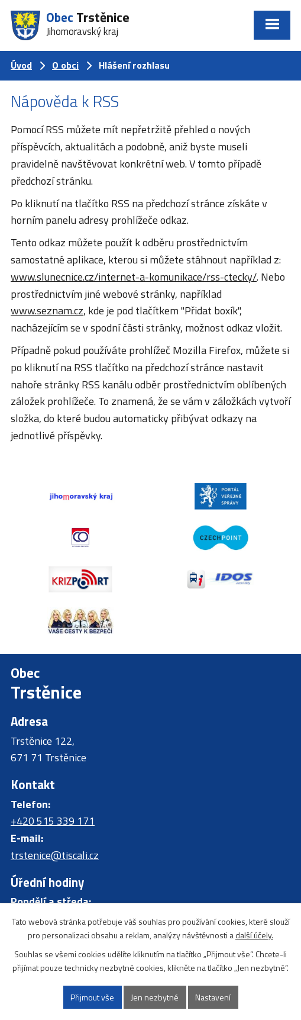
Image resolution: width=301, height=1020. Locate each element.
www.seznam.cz (47, 310)
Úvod (21, 65)
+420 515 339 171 (53, 821)
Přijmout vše (92, 997)
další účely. (254, 935)
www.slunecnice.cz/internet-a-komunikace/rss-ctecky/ (134, 277)
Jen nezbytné (155, 997)
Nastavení (213, 997)
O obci (65, 65)
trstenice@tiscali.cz (55, 855)
